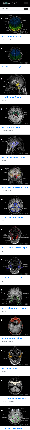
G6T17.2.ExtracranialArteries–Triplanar (15, 248)
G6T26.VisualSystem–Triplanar (12, 429)
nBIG (7, 9)
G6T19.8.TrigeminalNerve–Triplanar (14, 308)
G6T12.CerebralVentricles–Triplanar (14, 157)
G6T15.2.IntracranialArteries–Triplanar (15, 187)
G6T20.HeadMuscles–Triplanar (12, 338)
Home (3, 9)
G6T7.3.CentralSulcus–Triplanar (13, 67)
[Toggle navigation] (26, 3)
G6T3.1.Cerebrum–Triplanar (11, 37)
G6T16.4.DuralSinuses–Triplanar (13, 217)
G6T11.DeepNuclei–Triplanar (12, 127)
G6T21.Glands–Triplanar (10, 368)
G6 (12, 9)
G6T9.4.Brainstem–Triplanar (11, 97)
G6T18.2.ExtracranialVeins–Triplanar (14, 278)
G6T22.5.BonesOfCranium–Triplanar (14, 398)
